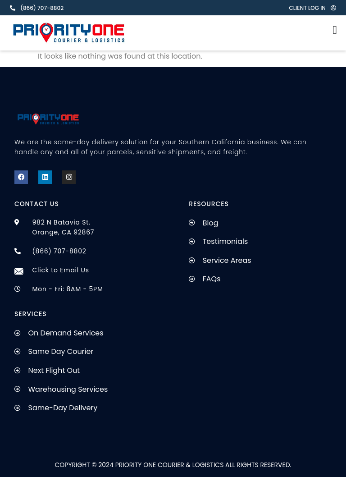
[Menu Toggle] (335, 28)
